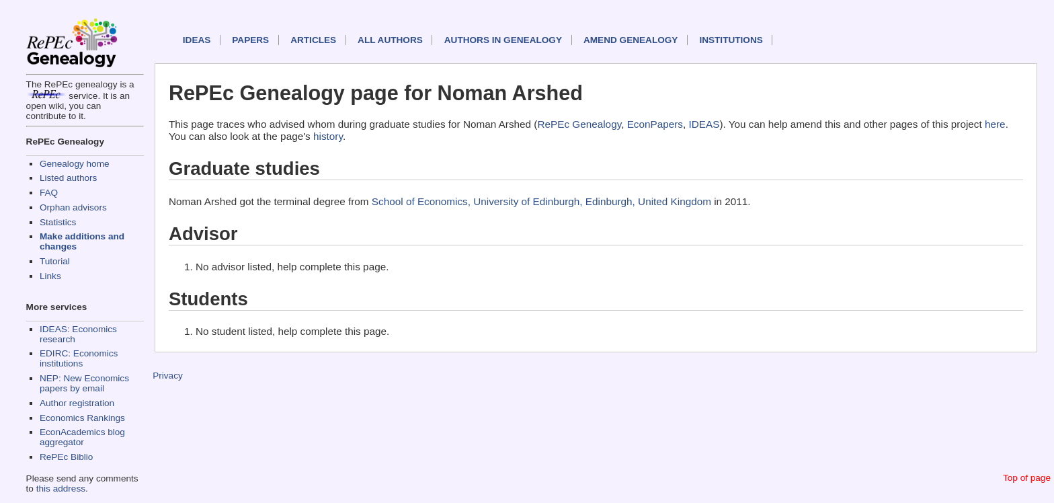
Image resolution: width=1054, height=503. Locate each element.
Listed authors (68, 178)
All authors (390, 40)
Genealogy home (75, 164)
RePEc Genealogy (579, 124)
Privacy (168, 376)
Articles (313, 40)
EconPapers (655, 124)
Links (50, 276)
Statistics (58, 222)
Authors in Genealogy (503, 40)
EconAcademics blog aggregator (82, 437)
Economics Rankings (82, 418)
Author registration (77, 403)
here (995, 124)
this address (60, 488)
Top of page (1027, 478)
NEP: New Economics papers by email (84, 383)
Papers (250, 40)
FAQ (49, 193)
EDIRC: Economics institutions (79, 358)
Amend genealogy (630, 40)
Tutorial (55, 261)
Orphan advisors (73, 207)
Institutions (730, 40)
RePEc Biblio (66, 457)
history (328, 136)
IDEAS (197, 40)
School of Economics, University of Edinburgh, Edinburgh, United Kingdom (541, 201)
